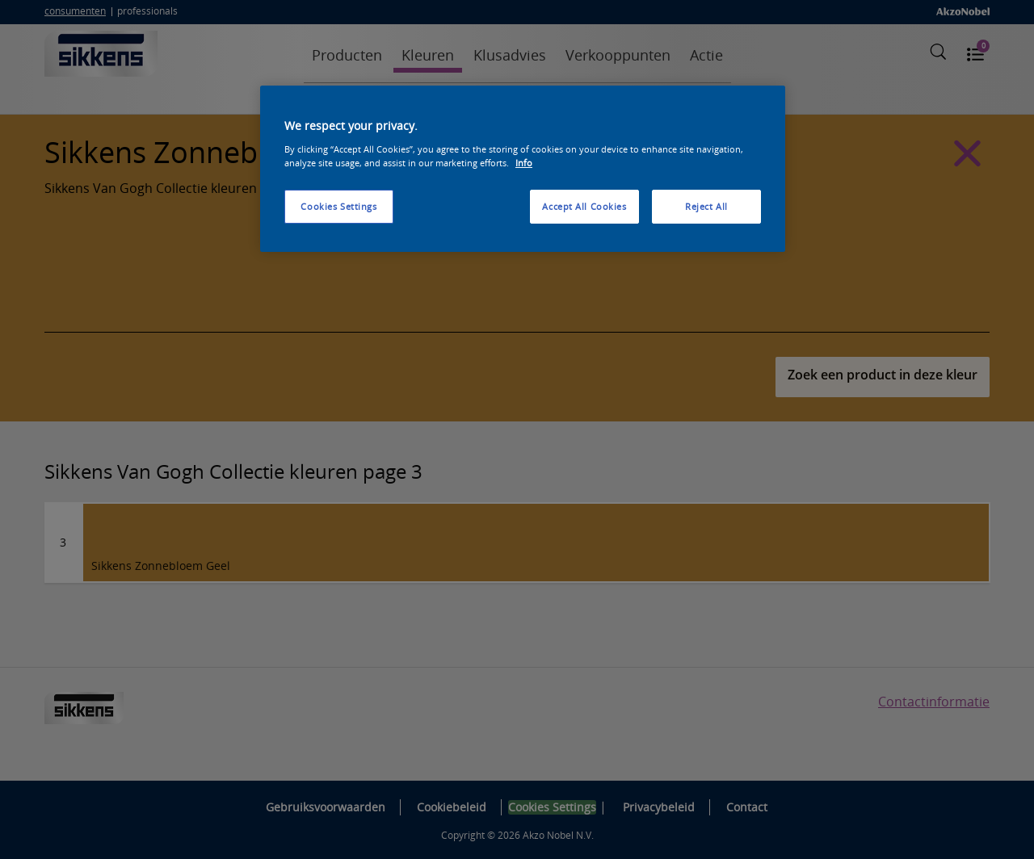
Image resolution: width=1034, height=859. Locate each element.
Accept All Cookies (584, 206)
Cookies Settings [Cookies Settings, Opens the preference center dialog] (338, 206)
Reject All (706, 206)
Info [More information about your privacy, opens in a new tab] (523, 163)
